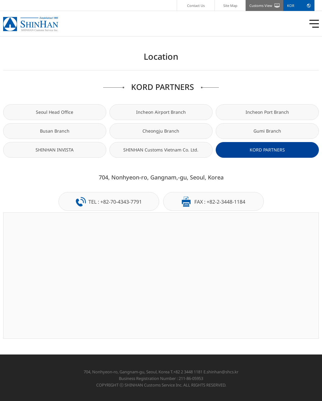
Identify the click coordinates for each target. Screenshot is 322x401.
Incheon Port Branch (267, 112)
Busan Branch (54, 131)
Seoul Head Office (54, 112)
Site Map (230, 5)
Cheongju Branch (160, 131)
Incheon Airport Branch (161, 112)
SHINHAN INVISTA (55, 150)
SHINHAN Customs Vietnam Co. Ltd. (160, 150)
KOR (290, 5)
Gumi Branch (267, 131)
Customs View (260, 5)
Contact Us (196, 5)
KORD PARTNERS (267, 150)
